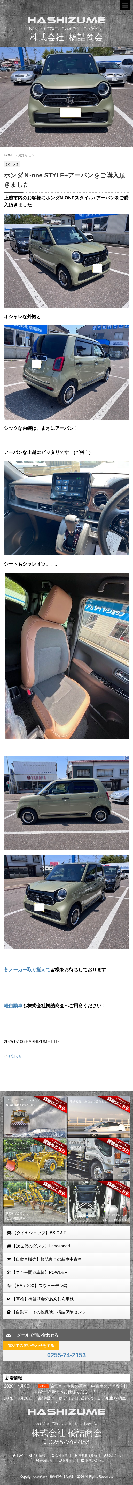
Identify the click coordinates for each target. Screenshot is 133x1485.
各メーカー (15, 969)
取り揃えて (38, 969)
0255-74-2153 (66, 1355)
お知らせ (15, 1056)
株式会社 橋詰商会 (66, 1433)
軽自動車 (13, 1005)
